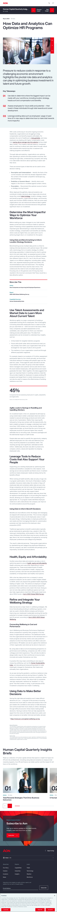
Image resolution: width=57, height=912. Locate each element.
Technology (30, 871)
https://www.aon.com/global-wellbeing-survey (25, 719)
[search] (49, 3)
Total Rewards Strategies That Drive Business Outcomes (21, 799)
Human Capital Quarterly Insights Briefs (19, 9)
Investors (5, 874)
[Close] (54, 895)
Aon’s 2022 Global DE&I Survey (33, 594)
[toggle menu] (53, 3)
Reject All (40, 909)
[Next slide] (10, 806)
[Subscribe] (13, 835)
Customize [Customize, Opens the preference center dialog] (5, 909)
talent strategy (25, 196)
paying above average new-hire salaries (25, 142)
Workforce (30, 877)
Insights (17, 874)
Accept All (50, 909)
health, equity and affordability (37, 563)
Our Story (6, 868)
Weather (29, 874)
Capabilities (18, 868)
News (4, 877)
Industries (17, 871)
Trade (28, 868)
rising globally (35, 138)
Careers (5, 871)
